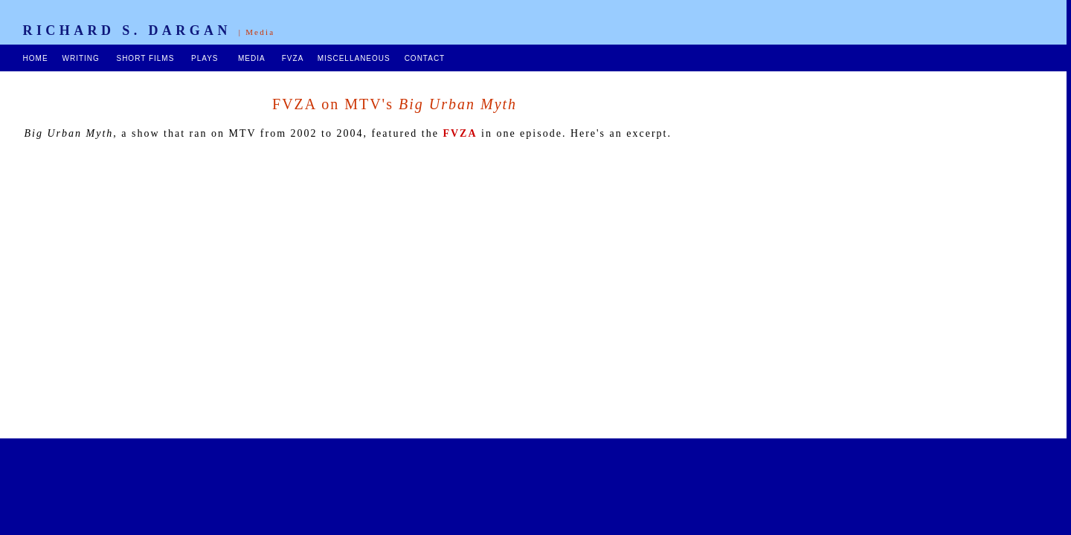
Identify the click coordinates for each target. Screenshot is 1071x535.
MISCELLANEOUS (354, 58)
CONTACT (425, 58)
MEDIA (251, 58)
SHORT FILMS (145, 58)
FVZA (292, 58)
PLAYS (205, 58)
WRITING (80, 58)
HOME (35, 58)
